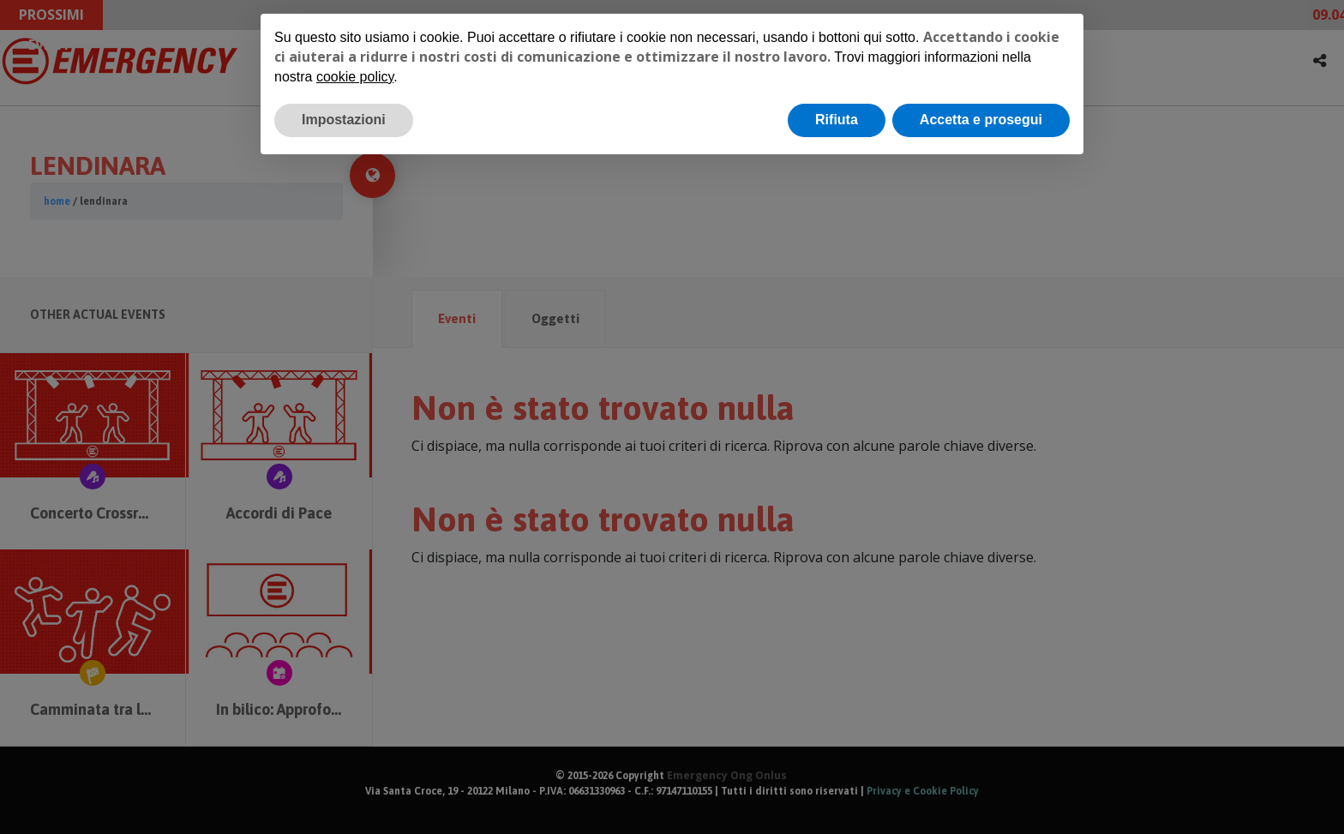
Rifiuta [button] (836, 119)
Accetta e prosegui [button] (981, 119)
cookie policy (354, 76)
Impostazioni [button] (344, 119)
